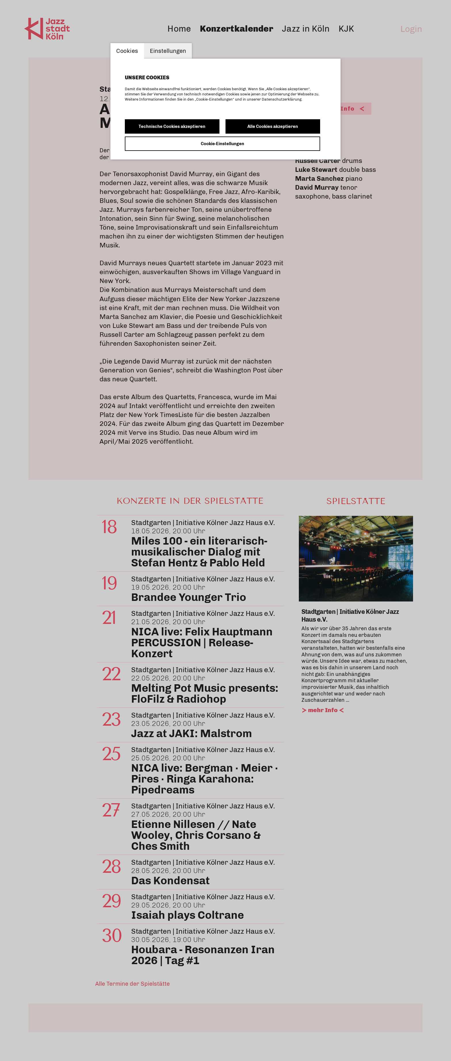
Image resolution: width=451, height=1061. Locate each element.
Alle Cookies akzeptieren (272, 126)
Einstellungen (168, 50)
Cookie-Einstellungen (222, 143)
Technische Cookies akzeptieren (172, 126)
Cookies (127, 50)
